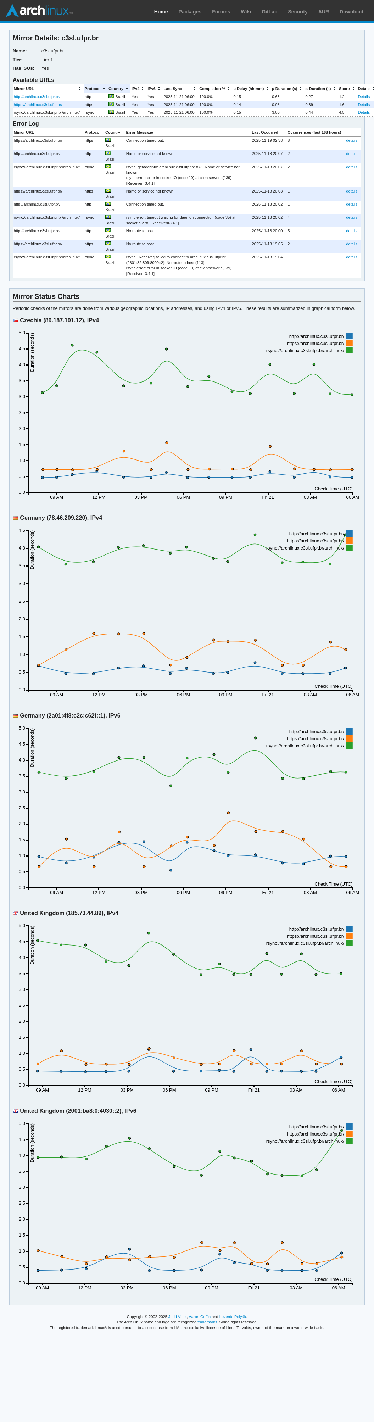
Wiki (246, 12)
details (351, 140)
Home (161, 12)
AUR (323, 12)
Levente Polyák (232, 1317)
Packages (190, 12)
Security (298, 12)
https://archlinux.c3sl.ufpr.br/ (38, 104)
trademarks (207, 1322)
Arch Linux (39, 11)
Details (364, 97)
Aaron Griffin (200, 1317)
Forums (221, 12)
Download (351, 12)
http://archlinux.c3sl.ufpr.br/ (37, 97)
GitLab (269, 12)
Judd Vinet (177, 1317)
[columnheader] (48, 88)
